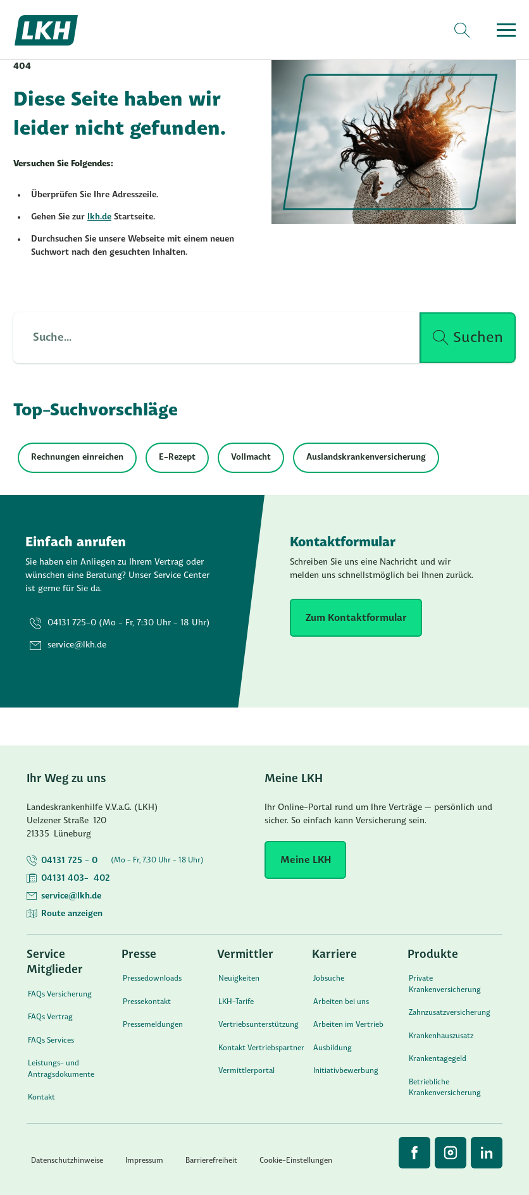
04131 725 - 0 (69, 861)
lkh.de (99, 217)
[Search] (461, 30)
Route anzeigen (72, 914)
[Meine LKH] (305, 860)
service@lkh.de (71, 896)
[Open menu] (506, 30)
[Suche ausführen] (468, 337)
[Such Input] (209, 337)
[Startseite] (60, 30)
